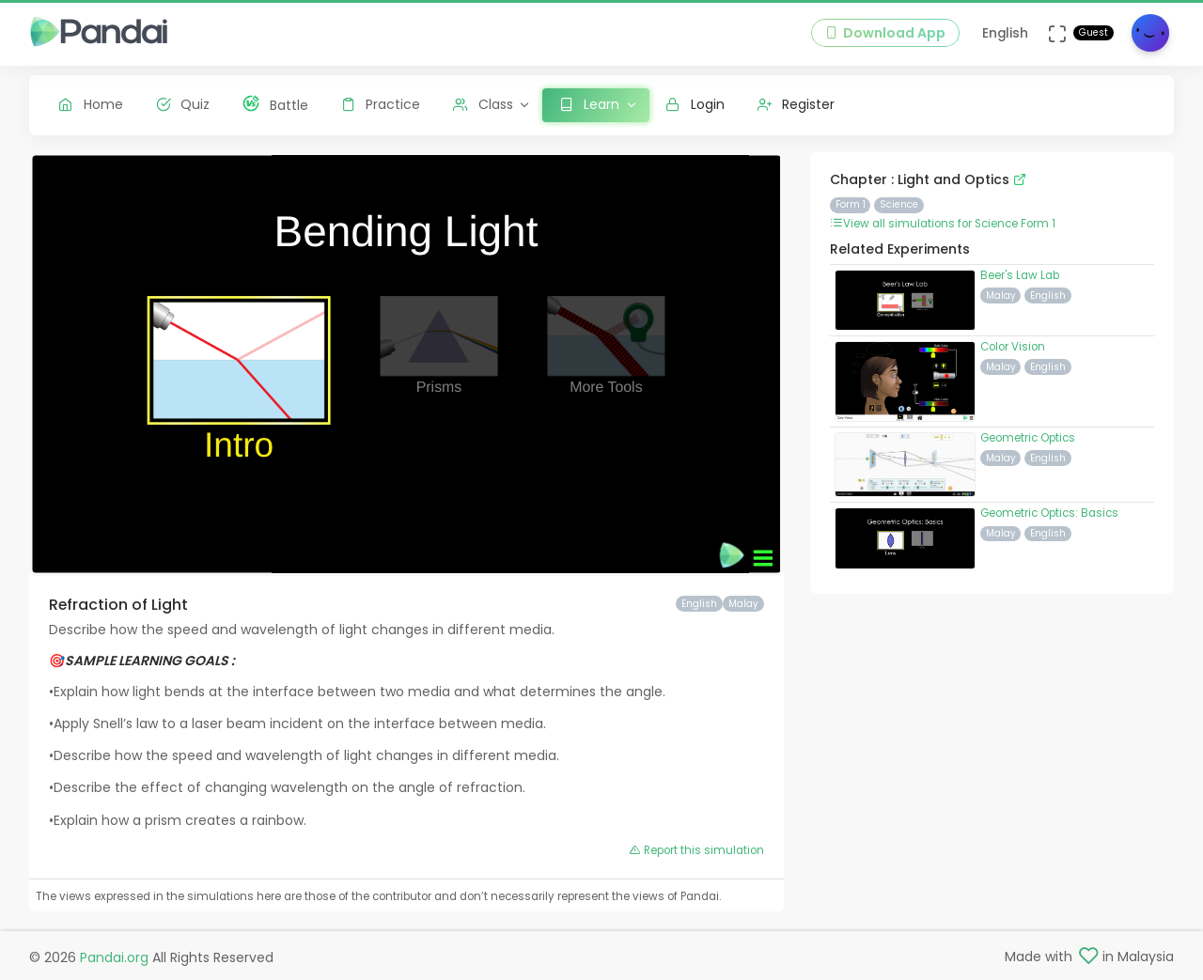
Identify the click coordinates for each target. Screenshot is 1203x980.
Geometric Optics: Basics (1049, 513)
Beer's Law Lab (1019, 275)
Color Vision (1012, 346)
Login (695, 104)
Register (797, 104)
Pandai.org (114, 957)
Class (483, 104)
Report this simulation (697, 850)
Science (899, 204)
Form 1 (851, 204)
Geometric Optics (1027, 437)
